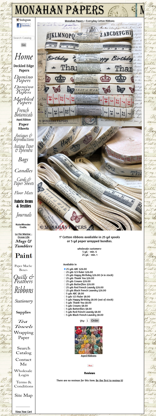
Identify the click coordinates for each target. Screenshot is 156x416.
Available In (70, 264)
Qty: (82, 320)
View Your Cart (23, 411)
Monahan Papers (74, 20)
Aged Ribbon (23, 119)
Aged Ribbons (88, 355)
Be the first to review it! (109, 380)
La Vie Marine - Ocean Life (23, 235)
